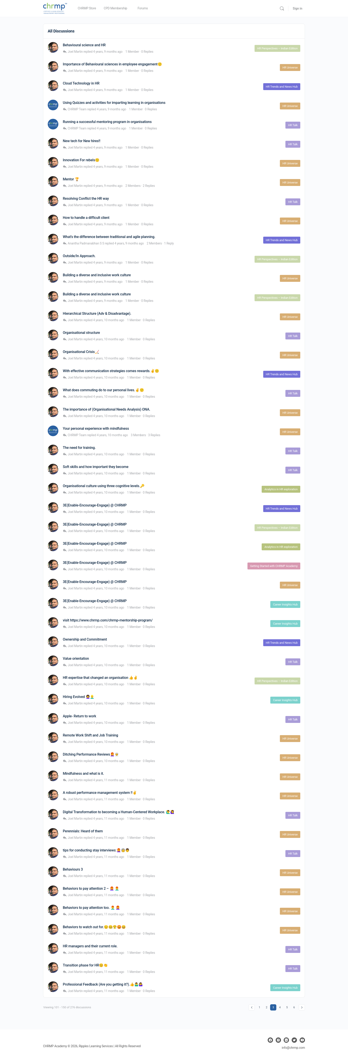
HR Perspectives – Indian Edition (277, 48)
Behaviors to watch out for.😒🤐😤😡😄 (94, 927)
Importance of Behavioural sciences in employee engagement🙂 (112, 64)
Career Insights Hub (285, 604)
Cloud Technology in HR (81, 83)
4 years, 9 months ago (108, 51)
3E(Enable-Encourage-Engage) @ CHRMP (95, 505)
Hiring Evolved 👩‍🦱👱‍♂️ (78, 697)
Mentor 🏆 (71, 179)
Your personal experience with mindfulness (96, 428)
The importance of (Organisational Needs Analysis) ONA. (106, 409)
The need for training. (79, 448)
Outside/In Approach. (79, 256)
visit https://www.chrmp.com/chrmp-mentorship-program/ (108, 620)
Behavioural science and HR (84, 45)
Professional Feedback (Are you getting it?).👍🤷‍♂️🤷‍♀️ (103, 984)
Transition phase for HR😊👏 (85, 965)
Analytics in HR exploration (281, 489)
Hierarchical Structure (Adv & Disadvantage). (97, 313)
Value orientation (76, 658)
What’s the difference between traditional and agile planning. (109, 237)
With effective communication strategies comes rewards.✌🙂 (111, 371)
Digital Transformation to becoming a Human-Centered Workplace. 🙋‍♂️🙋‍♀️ (119, 812)
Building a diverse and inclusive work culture (97, 275)
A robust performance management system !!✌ (100, 793)
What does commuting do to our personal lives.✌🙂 (103, 390)
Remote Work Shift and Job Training (90, 735)
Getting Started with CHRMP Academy (274, 566)
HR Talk (293, 125)
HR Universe (290, 67)
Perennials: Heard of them (83, 831)
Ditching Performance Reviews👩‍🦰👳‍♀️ (91, 754)
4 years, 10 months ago (108, 320)
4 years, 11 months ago (108, 780)
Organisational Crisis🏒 (81, 352)
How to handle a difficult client (86, 218)
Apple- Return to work (79, 716)
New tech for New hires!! (81, 141)
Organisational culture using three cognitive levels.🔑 (103, 486)
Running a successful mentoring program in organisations (107, 122)
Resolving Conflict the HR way (86, 198)
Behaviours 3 (73, 869)
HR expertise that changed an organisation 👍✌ (100, 678)
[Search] (281, 8)
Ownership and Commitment (85, 639)
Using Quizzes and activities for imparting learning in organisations (114, 103)
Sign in (297, 8)
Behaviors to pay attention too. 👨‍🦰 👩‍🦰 (91, 908)
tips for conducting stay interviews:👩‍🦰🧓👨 (96, 850)
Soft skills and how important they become (96, 467)
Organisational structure (81, 333)
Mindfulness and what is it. (83, 773)
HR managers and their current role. (90, 946)
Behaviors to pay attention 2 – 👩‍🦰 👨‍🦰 (91, 888)
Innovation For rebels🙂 (81, 160)
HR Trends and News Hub (282, 86)
